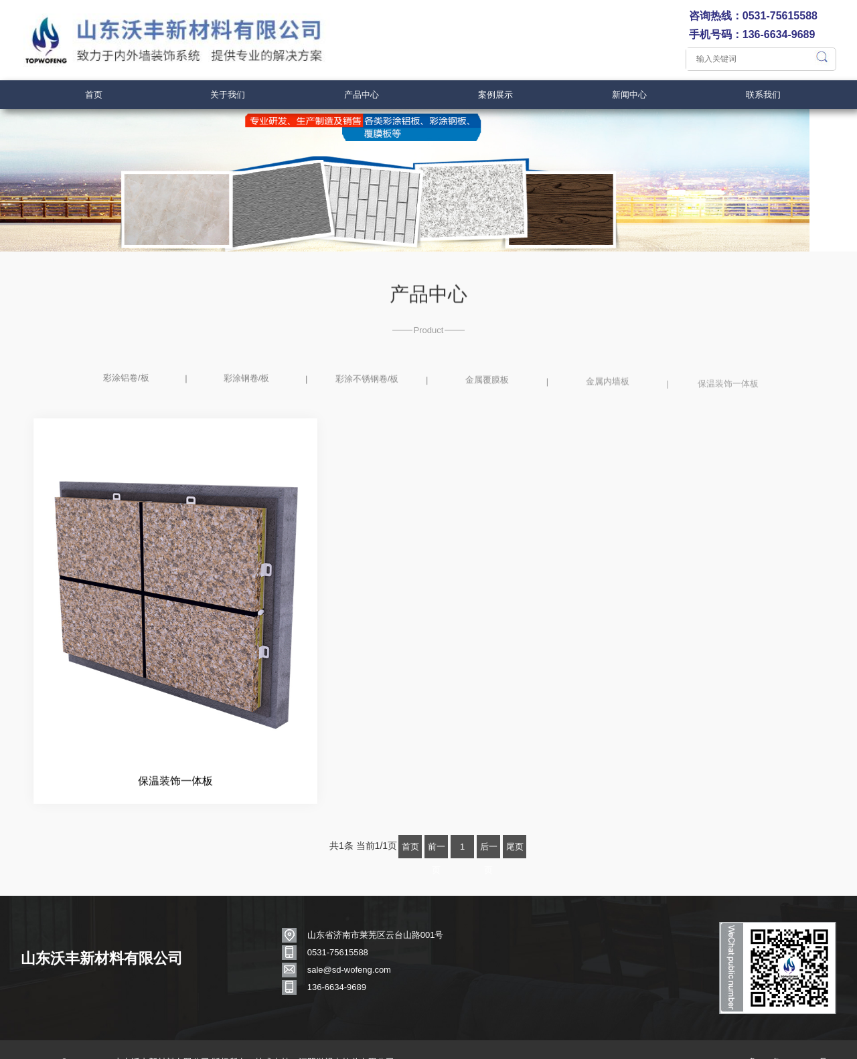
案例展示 (495, 95)
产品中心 (361, 95)
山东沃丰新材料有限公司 (108, 949)
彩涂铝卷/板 (126, 404)
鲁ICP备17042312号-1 (786, 1041)
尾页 (515, 828)
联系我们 (763, 95)
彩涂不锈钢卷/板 (367, 406)
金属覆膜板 (487, 408)
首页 (93, 95)
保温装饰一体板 (728, 416)
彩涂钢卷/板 (247, 404)
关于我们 (227, 95)
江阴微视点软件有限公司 (352, 1041)
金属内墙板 (607, 412)
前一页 (436, 831)
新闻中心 (629, 95)
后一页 (488, 831)
